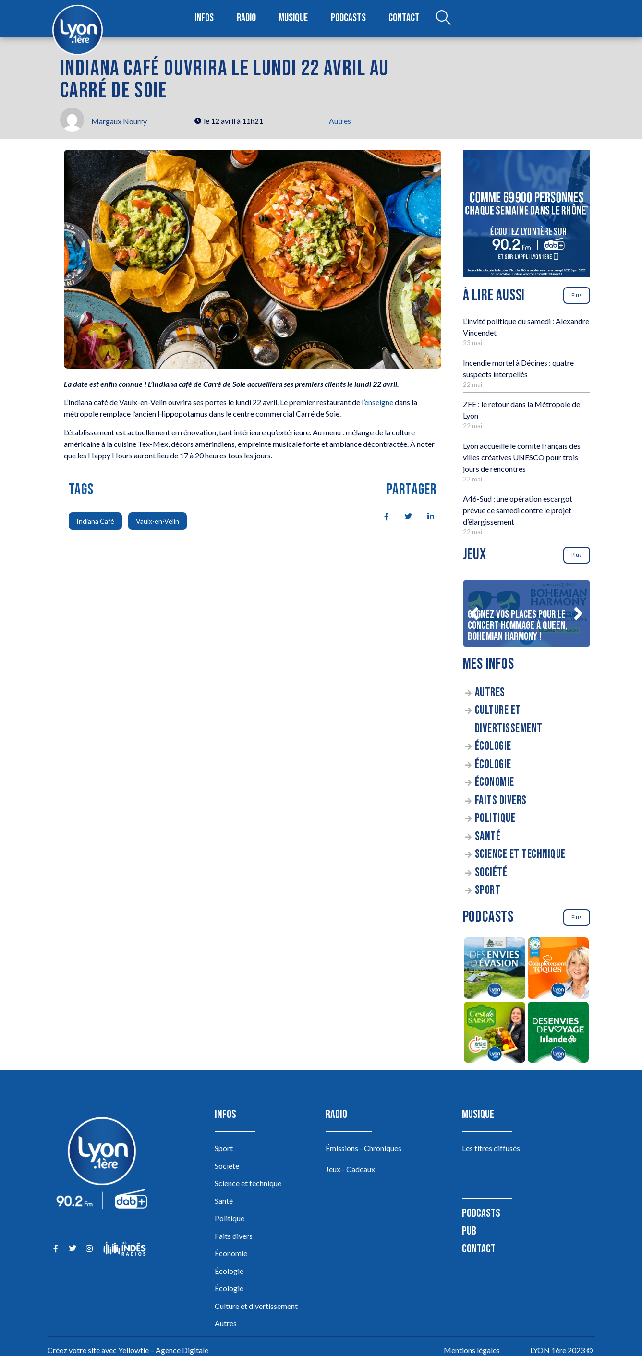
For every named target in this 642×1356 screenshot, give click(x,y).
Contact (404, 18)
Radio (246, 18)
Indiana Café (95, 521)
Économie (494, 782)
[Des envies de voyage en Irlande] (558, 1034)
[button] (474, 613)
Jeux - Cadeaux (350, 1169)
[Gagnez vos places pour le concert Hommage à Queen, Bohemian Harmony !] (526, 613)
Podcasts (349, 18)
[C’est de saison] (495, 1034)
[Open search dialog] (442, 18)
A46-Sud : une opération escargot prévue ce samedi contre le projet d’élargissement (517, 510)
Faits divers (501, 800)
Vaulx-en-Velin (157, 521)
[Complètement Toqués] (558, 969)
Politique (495, 818)
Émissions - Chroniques (363, 1147)
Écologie (493, 746)
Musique (294, 18)
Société (491, 872)
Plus (576, 295)
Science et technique (520, 854)
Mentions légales (472, 1350)
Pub (469, 1231)
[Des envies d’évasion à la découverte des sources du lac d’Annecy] (495, 969)
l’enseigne (377, 402)
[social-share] (381, 515)
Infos (204, 18)
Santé (488, 836)
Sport (488, 890)
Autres (340, 120)
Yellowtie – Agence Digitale (163, 1350)
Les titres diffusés (491, 1147)
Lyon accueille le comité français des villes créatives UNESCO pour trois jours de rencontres (522, 457)
